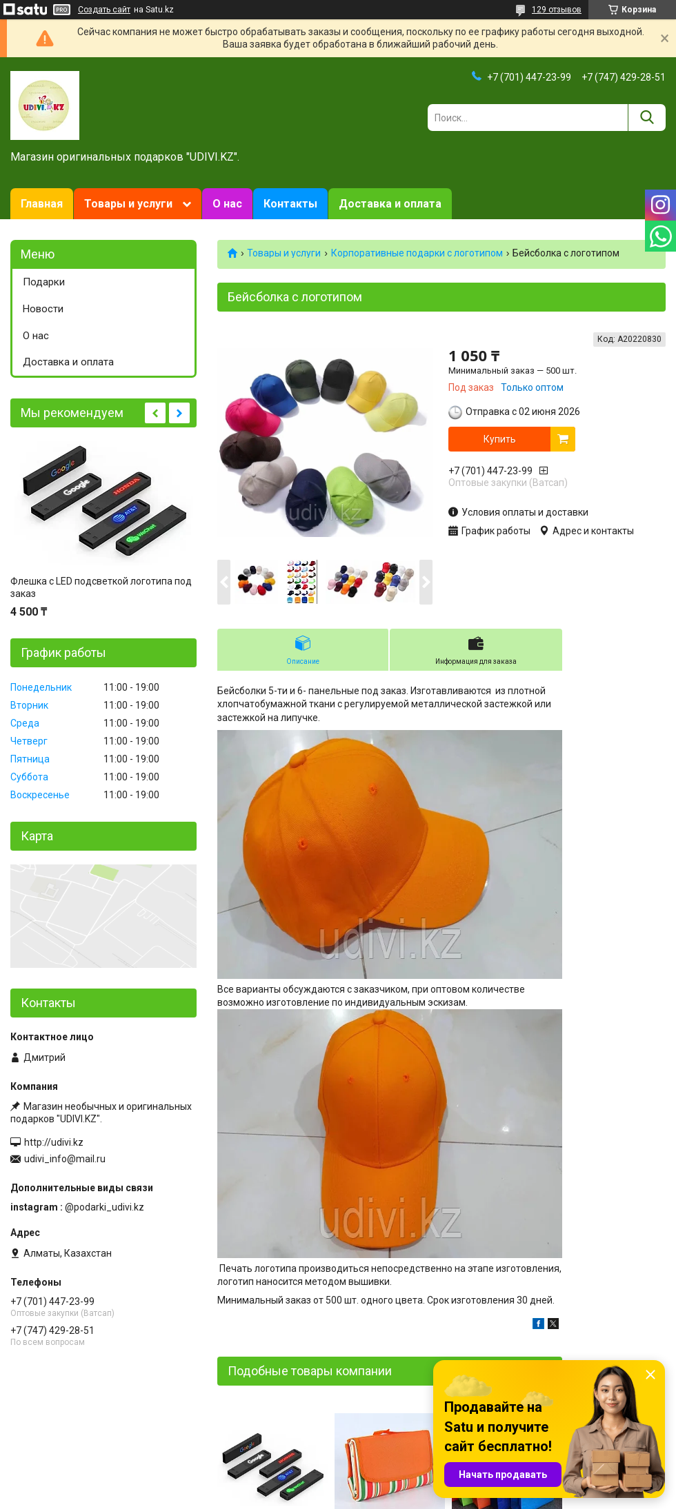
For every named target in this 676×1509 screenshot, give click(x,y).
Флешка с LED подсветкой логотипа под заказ (101, 587)
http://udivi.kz (53, 1142)
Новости (43, 309)
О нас (227, 203)
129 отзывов (556, 9)
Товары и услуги (128, 203)
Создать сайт (104, 9)
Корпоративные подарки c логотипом (417, 253)
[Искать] (647, 117)
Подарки (44, 282)
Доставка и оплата (390, 203)
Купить (500, 439)
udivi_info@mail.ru (65, 1158)
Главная (42, 203)
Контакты (290, 203)
